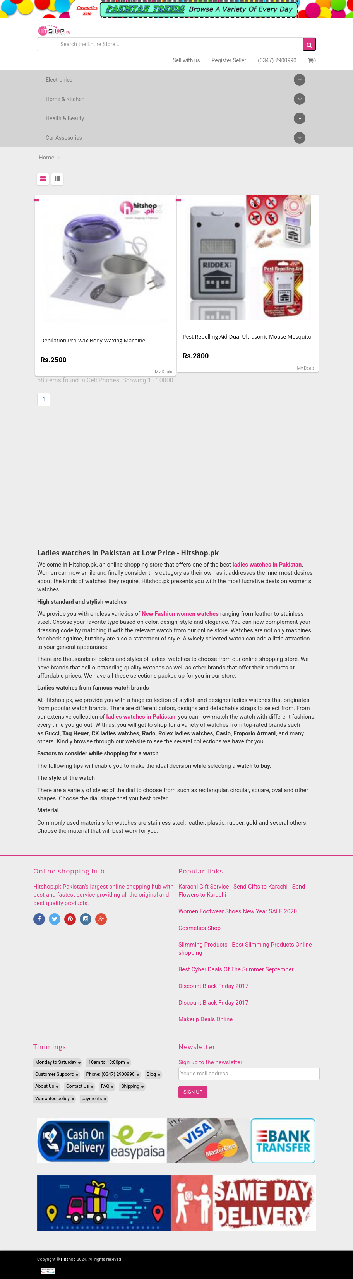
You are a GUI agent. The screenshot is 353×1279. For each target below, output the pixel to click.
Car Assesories (175, 138)
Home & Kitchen (175, 99)
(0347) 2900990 (277, 60)
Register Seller (229, 60)
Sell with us (186, 60)
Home (46, 157)
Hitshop (68, 1259)
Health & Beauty (175, 118)
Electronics (175, 80)
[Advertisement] (176, 471)
